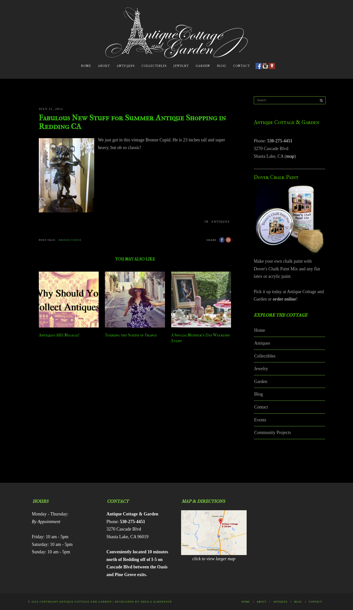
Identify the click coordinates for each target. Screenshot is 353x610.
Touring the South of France (131, 335)
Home (86, 66)
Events (260, 419)
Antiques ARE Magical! (59, 335)
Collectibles (153, 66)
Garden (203, 66)
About (104, 66)
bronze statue (70, 240)
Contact (241, 66)
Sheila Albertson (156, 601)
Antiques (126, 66)
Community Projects (272, 432)
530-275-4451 (279, 140)
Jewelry (181, 66)
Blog (221, 66)
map (290, 156)
